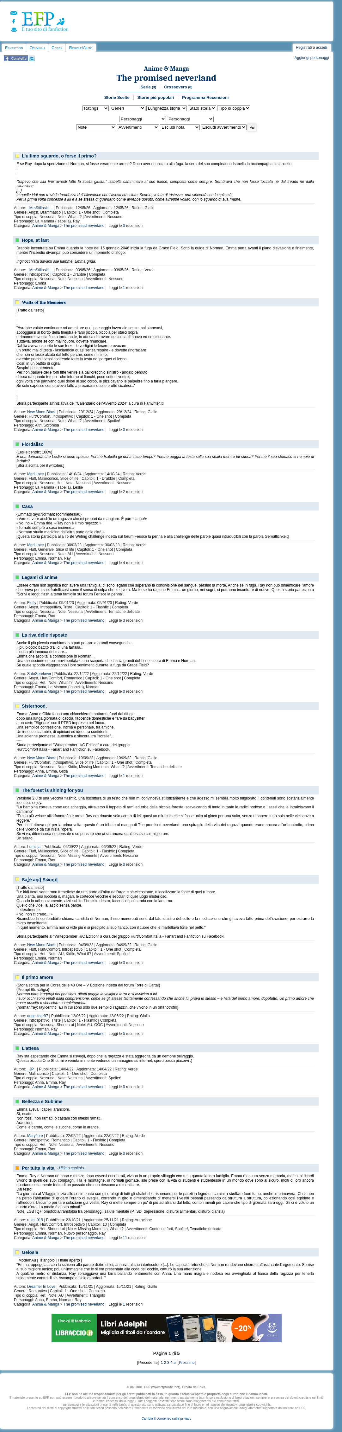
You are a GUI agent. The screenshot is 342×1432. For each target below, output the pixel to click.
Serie (148, 87)
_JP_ (31, 1069)
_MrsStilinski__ (40, 208)
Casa (27, 506)
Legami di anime (40, 577)
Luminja (33, 846)
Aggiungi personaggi (312, 57)
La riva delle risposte (44, 635)
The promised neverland (167, 78)
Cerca (57, 47)
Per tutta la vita (38, 1168)
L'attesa (30, 1048)
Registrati (304, 47)
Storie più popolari (155, 97)
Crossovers (178, 87)
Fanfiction (14, 47)
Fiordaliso (33, 444)
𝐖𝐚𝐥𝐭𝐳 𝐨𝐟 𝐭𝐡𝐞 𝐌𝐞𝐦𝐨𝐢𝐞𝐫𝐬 (43, 302)
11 (125, 1238)
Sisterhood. (34, 706)
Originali (37, 47)
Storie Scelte (117, 97)
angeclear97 (37, 1016)
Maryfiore (35, 1135)
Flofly (31, 602)
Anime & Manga (166, 68)
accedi (321, 47)
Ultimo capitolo (71, 1168)
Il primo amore (37, 977)
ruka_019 (35, 1220)
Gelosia (30, 1252)
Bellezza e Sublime (42, 1101)
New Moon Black (41, 412)
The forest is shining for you (52, 790)
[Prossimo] (186, 1362)
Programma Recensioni (205, 97)
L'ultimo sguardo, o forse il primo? (59, 155)
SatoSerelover (39, 673)
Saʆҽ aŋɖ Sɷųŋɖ (40, 879)
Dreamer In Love (41, 1286)
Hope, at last (35, 240)
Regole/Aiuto (80, 47)
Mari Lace (35, 474)
